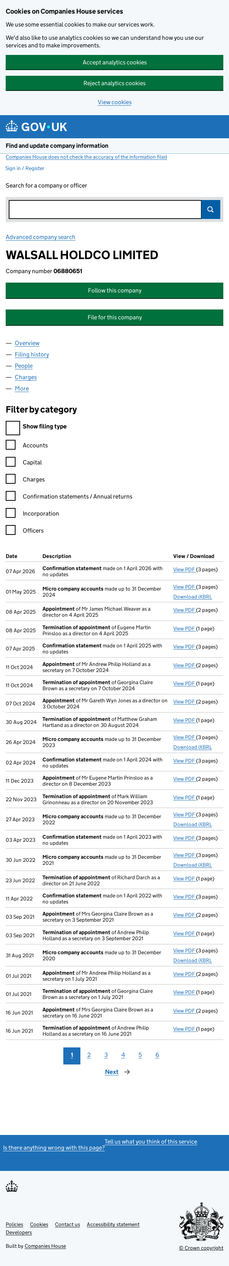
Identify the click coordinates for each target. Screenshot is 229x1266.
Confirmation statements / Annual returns (69, 497)
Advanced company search (40, 237)
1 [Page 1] (72, 1054)
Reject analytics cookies (114, 83)
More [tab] (22, 388)
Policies (14, 1224)
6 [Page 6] (157, 1054)
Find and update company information (57, 145)
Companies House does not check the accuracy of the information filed (86, 156)
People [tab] (24, 365)
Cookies (39, 1224)
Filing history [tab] (32, 354)
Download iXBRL (192, 596)
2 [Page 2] (89, 1054)
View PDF (184, 569)
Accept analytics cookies (115, 62)
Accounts (27, 446)
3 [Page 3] (106, 1054)
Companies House (45, 1246)
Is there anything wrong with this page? (54, 1147)
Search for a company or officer (46, 185)
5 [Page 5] (140, 1054)
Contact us (67, 1224)
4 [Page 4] (123, 1054)
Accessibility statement (113, 1224)
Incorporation (32, 514)
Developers (19, 1232)
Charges (25, 480)
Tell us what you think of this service (151, 1141)
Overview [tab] (27, 343)
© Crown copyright (201, 1247)
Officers (25, 531)
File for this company (115, 317)
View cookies (115, 102)
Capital (24, 463)
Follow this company (114, 290)
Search (210, 209)
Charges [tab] (26, 377)
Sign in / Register (24, 168)
